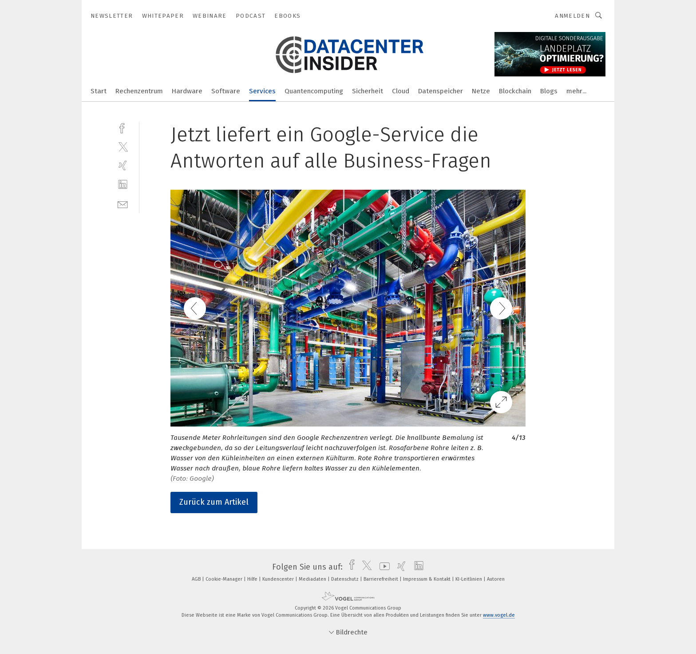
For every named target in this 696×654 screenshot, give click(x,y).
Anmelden (572, 16)
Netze (481, 91)
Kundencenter (278, 579)
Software (225, 91)
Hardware (187, 91)
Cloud (400, 91)
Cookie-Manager (225, 579)
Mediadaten (313, 579)
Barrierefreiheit (381, 579)
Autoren (496, 579)
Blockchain (515, 91)
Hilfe (253, 579)
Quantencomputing (314, 91)
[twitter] (122, 146)
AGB (197, 579)
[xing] (122, 165)
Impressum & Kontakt (427, 579)
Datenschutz (345, 579)
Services (262, 91)
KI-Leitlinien (469, 579)
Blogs (549, 91)
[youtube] (382, 567)
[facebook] (122, 127)
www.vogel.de (499, 615)
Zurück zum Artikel (214, 502)
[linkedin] (122, 184)
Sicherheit (367, 91)
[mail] (122, 203)
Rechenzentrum (139, 91)
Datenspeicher (440, 91)
